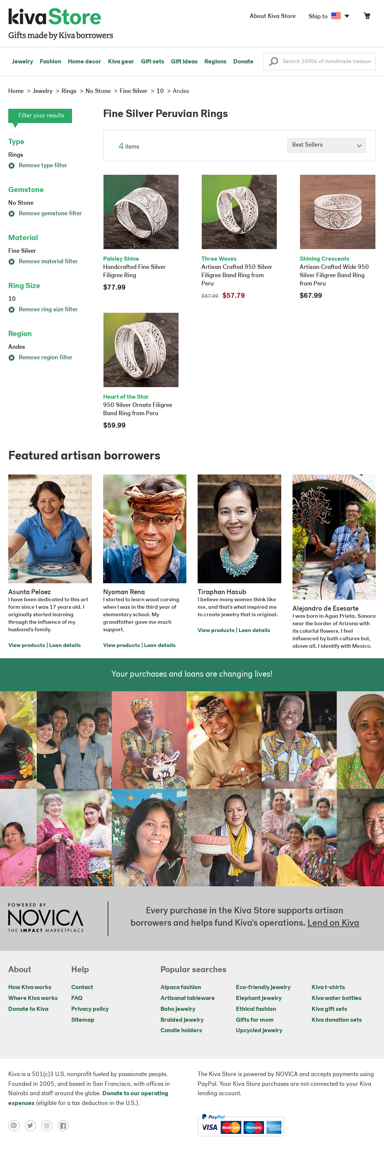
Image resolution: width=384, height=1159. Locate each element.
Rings (15, 155)
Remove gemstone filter (45, 214)
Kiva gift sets (329, 1009)
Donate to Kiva (28, 1009)
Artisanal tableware (187, 998)
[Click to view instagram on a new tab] (49, 1125)
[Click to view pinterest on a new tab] (16, 1125)
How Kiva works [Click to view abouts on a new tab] (29, 988)
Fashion (50, 62)
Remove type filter (37, 166)
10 (12, 299)
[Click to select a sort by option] (326, 145)
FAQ (76, 998)
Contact (82, 988)
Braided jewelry (182, 1020)
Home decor (84, 62)
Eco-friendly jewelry (263, 988)
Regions (215, 62)
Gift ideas (184, 62)
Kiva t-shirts (328, 988)
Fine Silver (22, 251)
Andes (16, 347)
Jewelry (22, 62)
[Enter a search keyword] (319, 61)
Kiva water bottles (337, 998)
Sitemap (82, 1020)
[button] (273, 63)
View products (26, 646)
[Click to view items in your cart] (367, 17)
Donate (243, 62)
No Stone (20, 203)
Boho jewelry (177, 1009)
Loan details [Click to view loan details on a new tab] (65, 646)
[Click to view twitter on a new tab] (33, 1125)
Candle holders (181, 1031)
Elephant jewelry (259, 998)
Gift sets (152, 62)
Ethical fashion (256, 1009)
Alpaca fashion (180, 988)
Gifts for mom (255, 1020)
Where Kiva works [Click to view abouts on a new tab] (33, 998)
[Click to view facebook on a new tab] (65, 1125)
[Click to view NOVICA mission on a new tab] (45, 919)
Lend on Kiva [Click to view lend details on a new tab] (333, 923)
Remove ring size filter (43, 310)
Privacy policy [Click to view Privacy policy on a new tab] (90, 1009)
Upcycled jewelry (259, 1031)
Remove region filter (40, 358)
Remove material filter (43, 262)
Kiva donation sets (337, 1020)
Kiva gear (121, 62)
